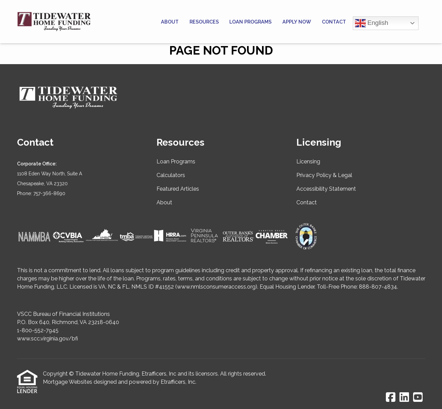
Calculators (171, 175)
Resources (204, 22)
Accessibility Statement (326, 189)
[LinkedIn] (404, 398)
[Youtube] (418, 398)
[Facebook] (390, 398)
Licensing (308, 161)
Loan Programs (250, 22)
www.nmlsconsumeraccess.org (216, 286)
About (170, 22)
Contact (334, 22)
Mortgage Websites (67, 382)
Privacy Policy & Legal (324, 175)
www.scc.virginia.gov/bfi (47, 338)
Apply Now (296, 22)
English (371, 23)
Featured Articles (178, 189)
